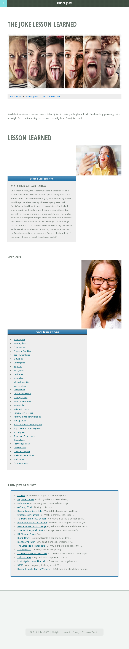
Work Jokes (19, 459)
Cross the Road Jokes (23, 351)
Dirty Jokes (18, 358)
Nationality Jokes (21, 409)
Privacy (76, 631)
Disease (21, 495)
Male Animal (23, 503)
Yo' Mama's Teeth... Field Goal (32, 553)
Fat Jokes (18, 366)
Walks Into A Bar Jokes (24, 455)
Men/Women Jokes (22, 401)
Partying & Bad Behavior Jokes (27, 416)
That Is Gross (20, 447)
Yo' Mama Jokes (21, 463)
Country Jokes (20, 347)
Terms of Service (90, 631)
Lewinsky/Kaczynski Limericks (31, 561)
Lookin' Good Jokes (22, 393)
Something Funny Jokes (24, 436)
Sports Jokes (19, 440)
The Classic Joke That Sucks (31, 545)
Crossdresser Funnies (28, 514)
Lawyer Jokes (20, 386)
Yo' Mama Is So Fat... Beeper (31, 518)
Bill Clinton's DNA (26, 534)
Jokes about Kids (21, 382)
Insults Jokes (19, 378)
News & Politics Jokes (23, 412)
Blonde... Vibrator (26, 541)
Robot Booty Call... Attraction (32, 522)
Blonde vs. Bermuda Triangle (31, 526)
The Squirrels (24, 549)
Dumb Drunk (23, 537)
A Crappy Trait (24, 506)
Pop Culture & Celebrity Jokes (27, 428)
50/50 (20, 564)
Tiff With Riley (24, 557)
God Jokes (18, 374)
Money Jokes (19, 405)
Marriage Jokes (20, 397)
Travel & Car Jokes (22, 451)
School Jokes (19, 432)
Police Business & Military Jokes (28, 424)
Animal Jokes (19, 339)
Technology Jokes (22, 443)
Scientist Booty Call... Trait (30, 530)
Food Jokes (19, 370)
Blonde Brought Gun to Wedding (34, 568)
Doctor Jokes (19, 362)
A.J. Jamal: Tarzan (25, 499)
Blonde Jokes (20, 343)
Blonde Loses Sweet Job (29, 510)
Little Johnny (19, 389)
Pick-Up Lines (20, 420)
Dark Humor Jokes (22, 354)
